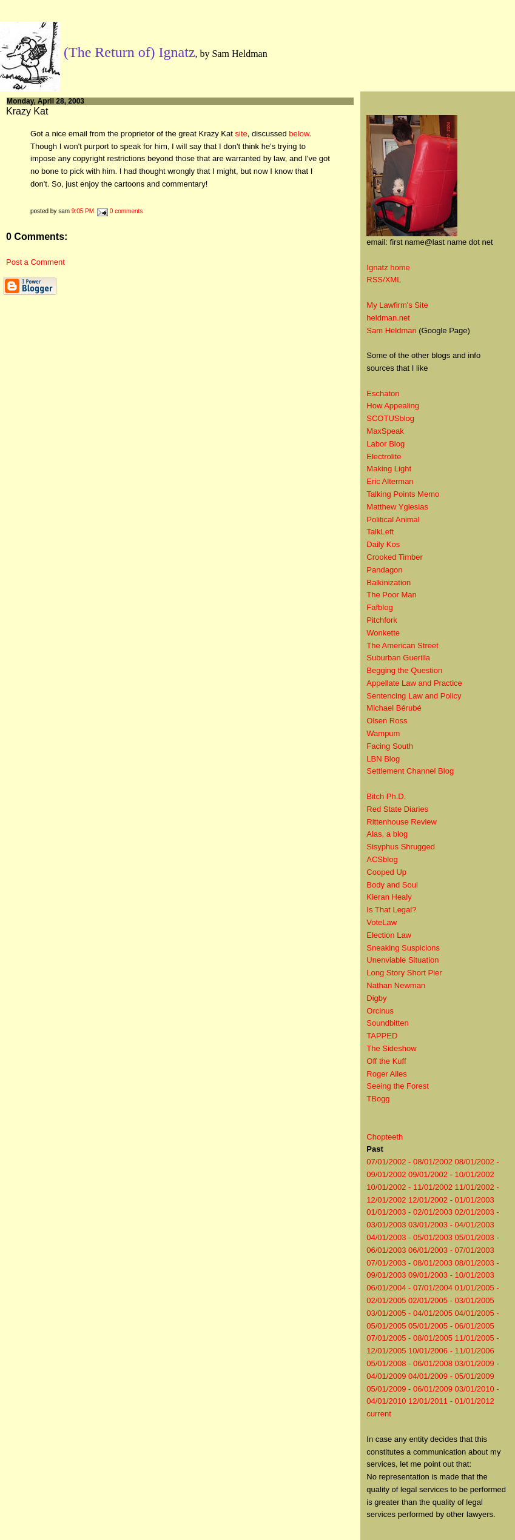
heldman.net (388, 317)
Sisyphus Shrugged (400, 846)
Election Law (388, 935)
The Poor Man (391, 594)
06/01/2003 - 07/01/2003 (451, 1250)
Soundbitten (387, 1022)
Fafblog (379, 607)
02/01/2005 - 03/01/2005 (451, 1300)
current (378, 1413)
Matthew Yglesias (397, 506)
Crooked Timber (394, 557)
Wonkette (383, 632)
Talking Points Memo (402, 494)
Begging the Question (404, 670)
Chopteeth (384, 1136)
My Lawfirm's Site (397, 305)
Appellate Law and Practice (414, 683)
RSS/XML (383, 279)
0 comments (126, 211)
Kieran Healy (388, 896)
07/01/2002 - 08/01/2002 (409, 1161)
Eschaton (382, 393)
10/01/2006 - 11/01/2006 (451, 1350)
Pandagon (384, 569)
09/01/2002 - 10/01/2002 (451, 1174)
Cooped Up (386, 872)
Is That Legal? (391, 909)
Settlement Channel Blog (410, 770)
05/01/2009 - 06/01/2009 (409, 1388)
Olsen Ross (386, 720)
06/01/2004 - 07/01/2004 (409, 1287)
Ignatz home (388, 267)
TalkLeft (380, 531)
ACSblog (381, 859)
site (241, 133)
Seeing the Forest (397, 1085)
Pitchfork (381, 620)
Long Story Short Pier (404, 972)
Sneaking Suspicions (403, 947)
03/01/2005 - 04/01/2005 (409, 1313)
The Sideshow (391, 1048)
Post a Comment (35, 262)
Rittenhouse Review (401, 821)
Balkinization (388, 582)
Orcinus (380, 1010)
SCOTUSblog (390, 418)
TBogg (377, 1098)
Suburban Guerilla (398, 657)
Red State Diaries (397, 809)
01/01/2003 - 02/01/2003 (409, 1211)
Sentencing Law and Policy (413, 695)
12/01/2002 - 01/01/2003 (451, 1199)
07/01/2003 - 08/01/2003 (409, 1262)
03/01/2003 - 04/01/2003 (451, 1224)
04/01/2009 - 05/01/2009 (451, 1376)
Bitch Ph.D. (386, 796)
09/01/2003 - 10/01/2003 (451, 1274)
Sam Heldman (391, 330)
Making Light (388, 468)
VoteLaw (381, 922)
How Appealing (392, 405)
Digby (376, 998)
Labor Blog (385, 443)
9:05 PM (83, 211)
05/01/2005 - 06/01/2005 (451, 1325)
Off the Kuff (386, 1061)
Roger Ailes (386, 1073)
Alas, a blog (387, 833)
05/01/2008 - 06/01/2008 (409, 1363)
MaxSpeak (384, 431)
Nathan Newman (395, 985)
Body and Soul (392, 884)
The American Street (402, 645)
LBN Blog (383, 758)
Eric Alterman (389, 481)
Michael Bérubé (393, 707)
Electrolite (383, 456)
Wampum (383, 733)
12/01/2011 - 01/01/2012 (451, 1401)
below (299, 133)
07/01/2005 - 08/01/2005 (409, 1338)
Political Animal (392, 519)
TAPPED (381, 1035)
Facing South (389, 746)
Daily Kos (383, 544)
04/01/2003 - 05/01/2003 (409, 1237)
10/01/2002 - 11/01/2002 (409, 1187)
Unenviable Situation (402, 959)
